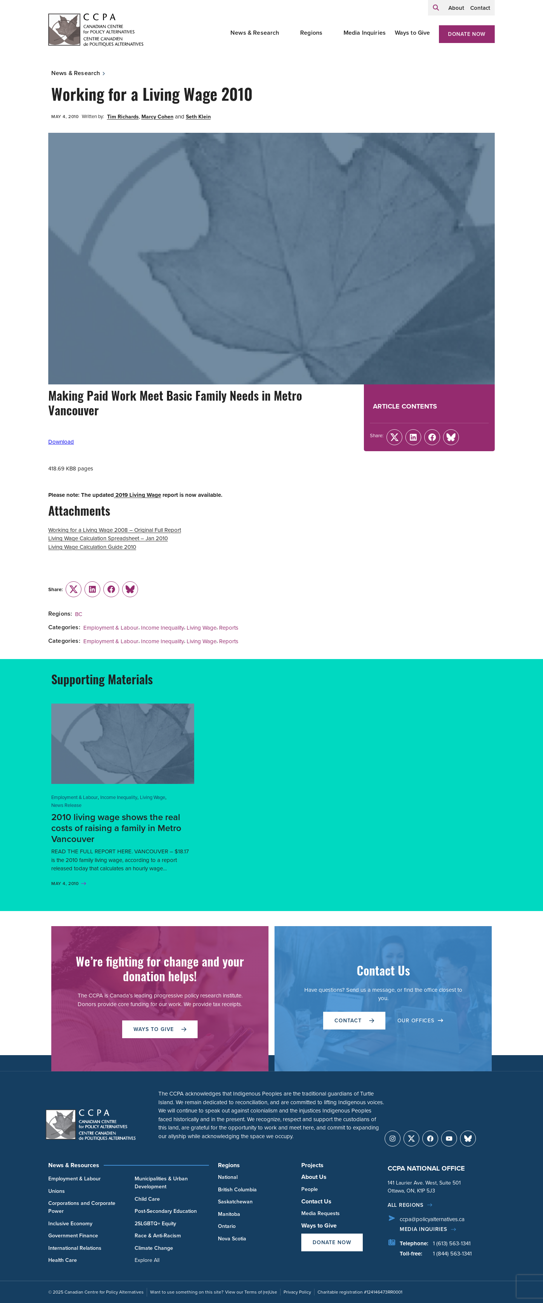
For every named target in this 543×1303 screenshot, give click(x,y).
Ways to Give (412, 32)
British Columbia (237, 1190)
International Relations (74, 1248)
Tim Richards (123, 117)
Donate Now (467, 34)
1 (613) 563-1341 (452, 1243)
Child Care (147, 1199)
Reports (228, 628)
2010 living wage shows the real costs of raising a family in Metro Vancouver (116, 828)
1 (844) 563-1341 (452, 1253)
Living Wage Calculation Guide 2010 (92, 547)
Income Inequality (162, 628)
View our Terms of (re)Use (251, 1292)
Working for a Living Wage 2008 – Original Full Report (114, 530)
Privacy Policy (297, 1292)
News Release (66, 805)
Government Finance (73, 1236)
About (456, 8)
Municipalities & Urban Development (161, 1183)
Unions (56, 1191)
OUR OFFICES (420, 1021)
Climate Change (154, 1248)
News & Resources (73, 1165)
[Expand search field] (436, 7)
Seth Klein (198, 117)
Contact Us (316, 1201)
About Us (314, 1176)
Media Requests (320, 1213)
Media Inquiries (365, 32)
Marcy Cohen (157, 117)
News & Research (254, 32)
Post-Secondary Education (166, 1211)
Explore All (147, 1260)
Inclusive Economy (70, 1224)
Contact (480, 8)
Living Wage (201, 628)
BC (78, 614)
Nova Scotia (232, 1239)
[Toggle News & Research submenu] (288, 33)
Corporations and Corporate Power (81, 1207)
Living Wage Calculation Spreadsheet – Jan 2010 (108, 538)
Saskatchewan (235, 1202)
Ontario (227, 1226)
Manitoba (229, 1214)
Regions (311, 32)
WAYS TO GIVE (159, 1029)
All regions (405, 1205)
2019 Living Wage (137, 495)
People (309, 1189)
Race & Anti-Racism (158, 1236)
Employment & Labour (110, 628)
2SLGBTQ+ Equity (155, 1224)
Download (61, 442)
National (228, 1177)
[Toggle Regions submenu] (331, 33)
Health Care (62, 1260)
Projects (312, 1165)
